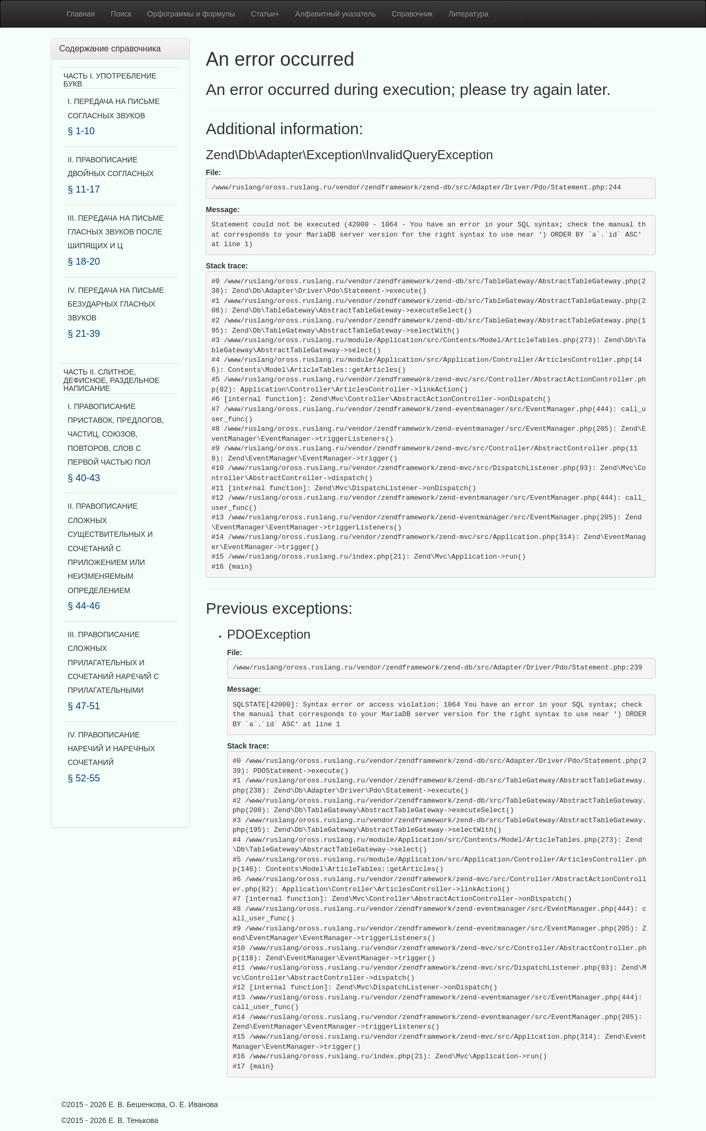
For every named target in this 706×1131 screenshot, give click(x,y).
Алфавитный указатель (335, 14)
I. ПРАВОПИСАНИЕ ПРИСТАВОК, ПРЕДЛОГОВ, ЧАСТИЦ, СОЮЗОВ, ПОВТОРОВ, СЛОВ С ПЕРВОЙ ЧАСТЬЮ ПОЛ (116, 434)
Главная (81, 14)
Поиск (121, 14)
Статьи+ (265, 14)
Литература (469, 14)
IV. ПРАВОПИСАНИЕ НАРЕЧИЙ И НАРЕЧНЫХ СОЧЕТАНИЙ (111, 748)
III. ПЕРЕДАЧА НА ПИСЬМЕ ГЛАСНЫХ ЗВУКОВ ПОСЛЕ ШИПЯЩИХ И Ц (116, 232)
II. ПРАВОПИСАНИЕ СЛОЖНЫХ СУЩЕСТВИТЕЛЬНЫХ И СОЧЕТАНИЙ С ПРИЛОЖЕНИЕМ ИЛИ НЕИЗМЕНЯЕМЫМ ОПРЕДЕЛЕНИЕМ (110, 548)
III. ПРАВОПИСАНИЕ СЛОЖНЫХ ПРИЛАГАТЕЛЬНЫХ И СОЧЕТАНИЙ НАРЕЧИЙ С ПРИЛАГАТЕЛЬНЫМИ (113, 662)
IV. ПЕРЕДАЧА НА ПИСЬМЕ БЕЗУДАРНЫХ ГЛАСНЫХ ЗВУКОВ (116, 304)
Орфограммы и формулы (191, 14)
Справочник (412, 14)
